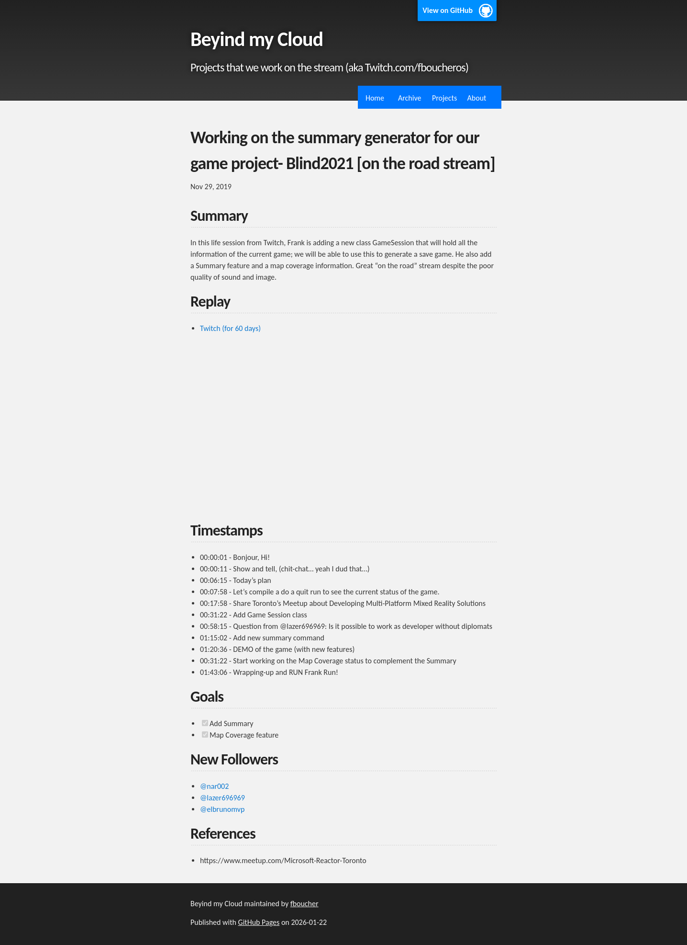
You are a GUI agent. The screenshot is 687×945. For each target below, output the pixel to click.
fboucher (304, 903)
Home (375, 97)
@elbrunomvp (222, 809)
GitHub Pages (259, 922)
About (477, 97)
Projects (444, 97)
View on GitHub (447, 10)
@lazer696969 (222, 797)
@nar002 (214, 786)
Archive (409, 97)
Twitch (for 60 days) (230, 328)
